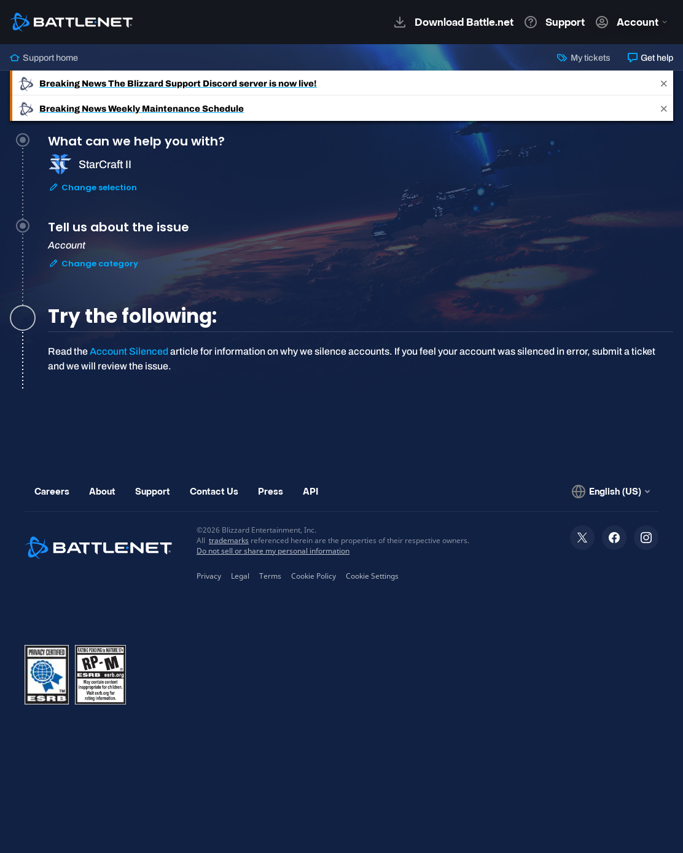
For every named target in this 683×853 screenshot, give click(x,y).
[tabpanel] (360, 359)
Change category (93, 263)
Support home (44, 58)
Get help (650, 58)
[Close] (664, 83)
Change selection (93, 187)
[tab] (360, 179)
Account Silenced (129, 351)
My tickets (583, 58)
